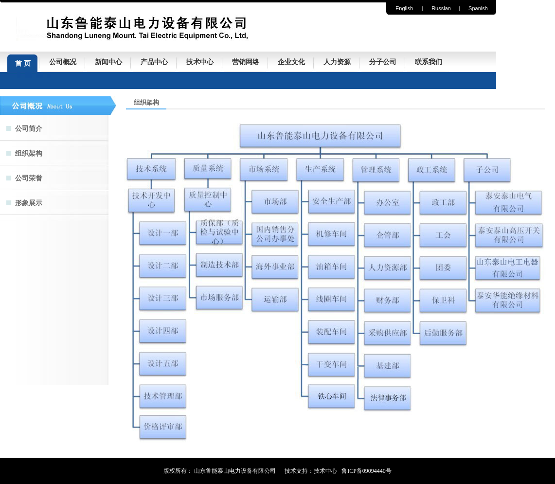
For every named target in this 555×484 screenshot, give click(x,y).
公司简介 (28, 128)
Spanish (478, 8)
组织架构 (28, 153)
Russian (441, 8)
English (404, 8)
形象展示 (28, 203)
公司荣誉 (28, 178)
